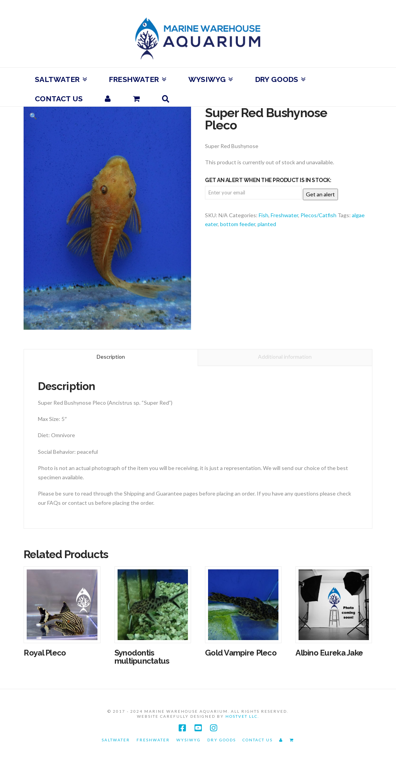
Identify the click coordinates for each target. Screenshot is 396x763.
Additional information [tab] (285, 356)
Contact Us (257, 739)
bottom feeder (237, 224)
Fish (263, 215)
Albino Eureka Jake (329, 652)
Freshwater (284, 215)
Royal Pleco (45, 652)
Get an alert (320, 194)
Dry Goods (221, 739)
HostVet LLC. (242, 716)
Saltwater (116, 739)
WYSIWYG (188, 739)
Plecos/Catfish (318, 215)
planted (267, 224)
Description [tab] (111, 356)
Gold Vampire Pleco (241, 652)
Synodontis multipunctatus (141, 657)
